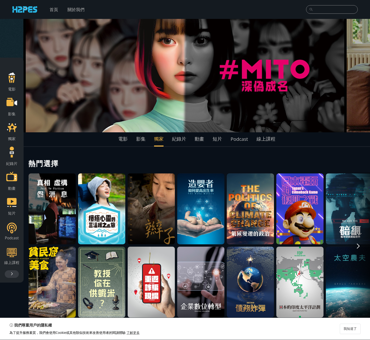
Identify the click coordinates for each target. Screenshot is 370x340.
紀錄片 (179, 139)
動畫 (199, 139)
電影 (123, 139)
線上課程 (265, 139)
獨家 (159, 139)
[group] (185, 75)
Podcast (239, 139)
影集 (141, 139)
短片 (217, 139)
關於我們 (75, 9)
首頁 (54, 9)
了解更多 (133, 333)
